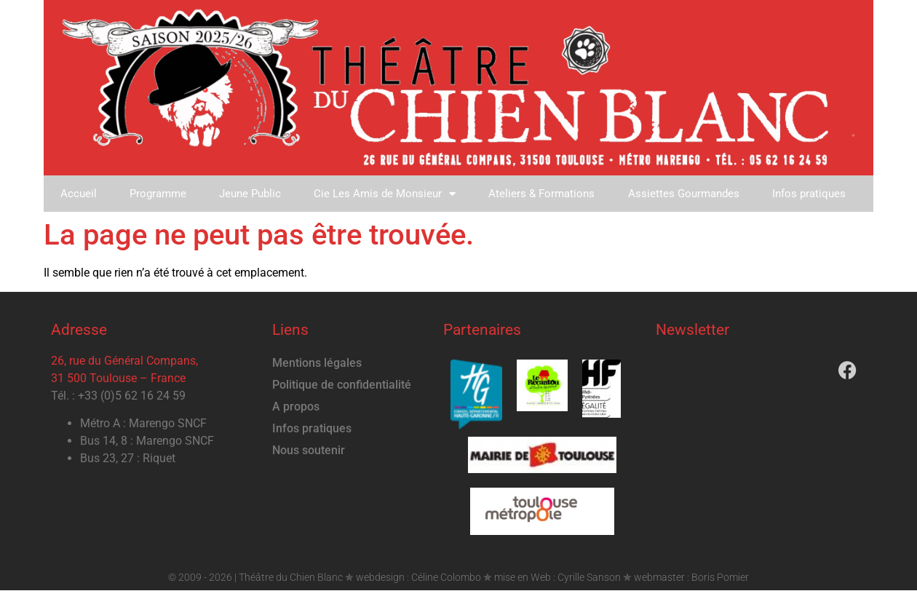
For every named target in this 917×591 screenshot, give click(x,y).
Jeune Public (251, 193)
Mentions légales (317, 363)
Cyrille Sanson (589, 577)
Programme (158, 193)
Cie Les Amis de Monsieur (387, 194)
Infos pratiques (812, 193)
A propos (295, 407)
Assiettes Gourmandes (686, 193)
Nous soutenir (308, 451)
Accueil (78, 193)
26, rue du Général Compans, (124, 361)
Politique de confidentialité (341, 385)
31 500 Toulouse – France (118, 379)
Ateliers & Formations (544, 193)
